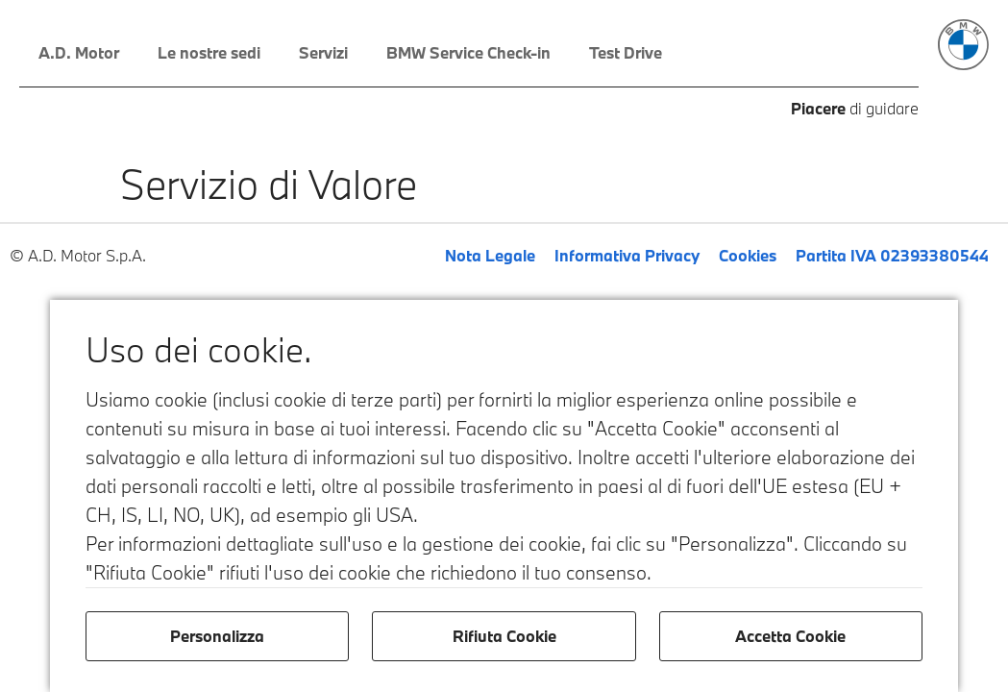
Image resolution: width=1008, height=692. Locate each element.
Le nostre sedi (209, 52)
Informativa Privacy (627, 255)
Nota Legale (490, 255)
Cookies (747, 255)
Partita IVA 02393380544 (892, 255)
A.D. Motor (78, 52)
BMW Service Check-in (468, 52)
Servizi (323, 52)
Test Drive (625, 52)
